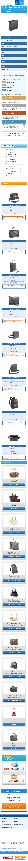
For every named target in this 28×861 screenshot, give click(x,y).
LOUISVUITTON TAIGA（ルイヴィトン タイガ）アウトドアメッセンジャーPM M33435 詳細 (13, 217)
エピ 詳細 (14, 724)
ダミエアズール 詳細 (14, 532)
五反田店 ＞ (5, 818)
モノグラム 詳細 (14, 484)
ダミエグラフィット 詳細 (14, 556)
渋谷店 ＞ (16, 818)
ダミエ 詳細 (14, 508)
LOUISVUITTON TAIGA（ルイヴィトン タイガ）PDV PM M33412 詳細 (13, 252)
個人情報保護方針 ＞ (7, 827)
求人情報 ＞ (17, 821)
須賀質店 (14, 836)
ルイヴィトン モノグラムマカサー (12, 166)
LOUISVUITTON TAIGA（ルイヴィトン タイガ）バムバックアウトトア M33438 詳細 (13, 457)
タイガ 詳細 (14, 748)
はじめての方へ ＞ (6, 824)
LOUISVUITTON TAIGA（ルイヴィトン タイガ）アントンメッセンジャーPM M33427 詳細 (13, 355)
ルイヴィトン (6, 145)
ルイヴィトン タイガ (8, 176)
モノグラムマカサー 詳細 (14, 652)
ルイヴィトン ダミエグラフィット (12, 157)
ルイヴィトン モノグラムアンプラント (13, 168)
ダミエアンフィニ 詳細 (14, 580)
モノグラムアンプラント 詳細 (14, 676)
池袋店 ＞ (4, 821)
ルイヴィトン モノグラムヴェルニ (12, 161)
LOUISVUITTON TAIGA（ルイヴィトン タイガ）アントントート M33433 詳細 (13, 286)
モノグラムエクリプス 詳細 (14, 700)
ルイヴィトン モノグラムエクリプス (12, 171)
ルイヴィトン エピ (8, 173)
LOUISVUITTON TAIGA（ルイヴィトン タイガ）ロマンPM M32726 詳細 (13, 320)
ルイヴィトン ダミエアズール (11, 154)
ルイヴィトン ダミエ (8, 152)
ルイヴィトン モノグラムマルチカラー (13, 164)
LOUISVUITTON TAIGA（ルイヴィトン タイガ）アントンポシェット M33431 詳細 (13, 389)
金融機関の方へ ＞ (18, 824)
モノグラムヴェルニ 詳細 (14, 604)
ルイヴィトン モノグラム (9, 149)
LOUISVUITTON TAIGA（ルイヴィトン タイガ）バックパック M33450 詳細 (13, 423)
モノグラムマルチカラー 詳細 (14, 628)
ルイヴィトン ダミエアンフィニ (11, 159)
